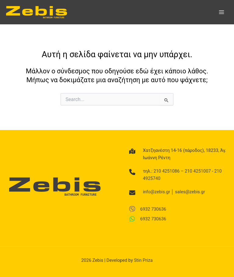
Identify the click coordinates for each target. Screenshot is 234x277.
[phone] (132, 172)
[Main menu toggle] (221, 12)
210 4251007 (198, 171)
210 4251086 (167, 171)
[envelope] (132, 192)
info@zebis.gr (156, 192)
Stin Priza (143, 260)
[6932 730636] (147, 209)
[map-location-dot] (132, 151)
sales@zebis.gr (190, 192)
